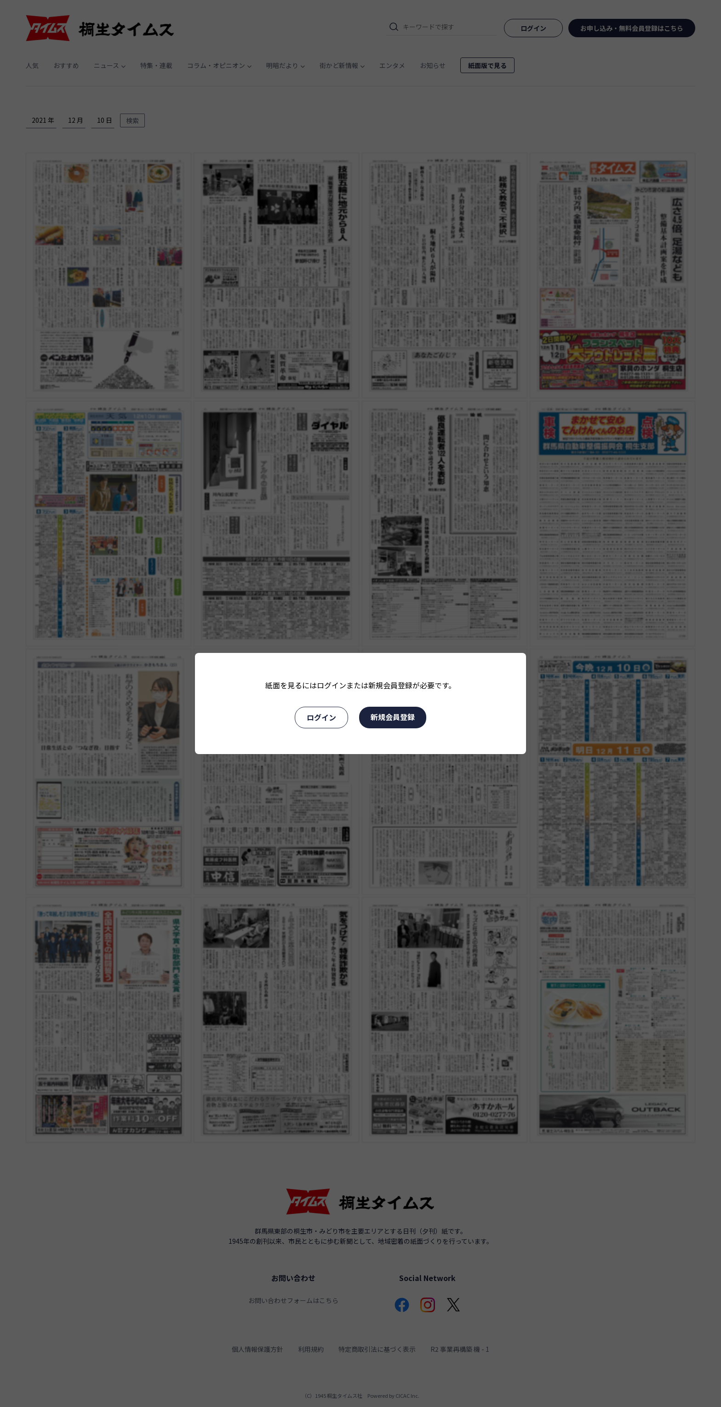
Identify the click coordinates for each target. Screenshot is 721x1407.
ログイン (321, 717)
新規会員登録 (393, 716)
